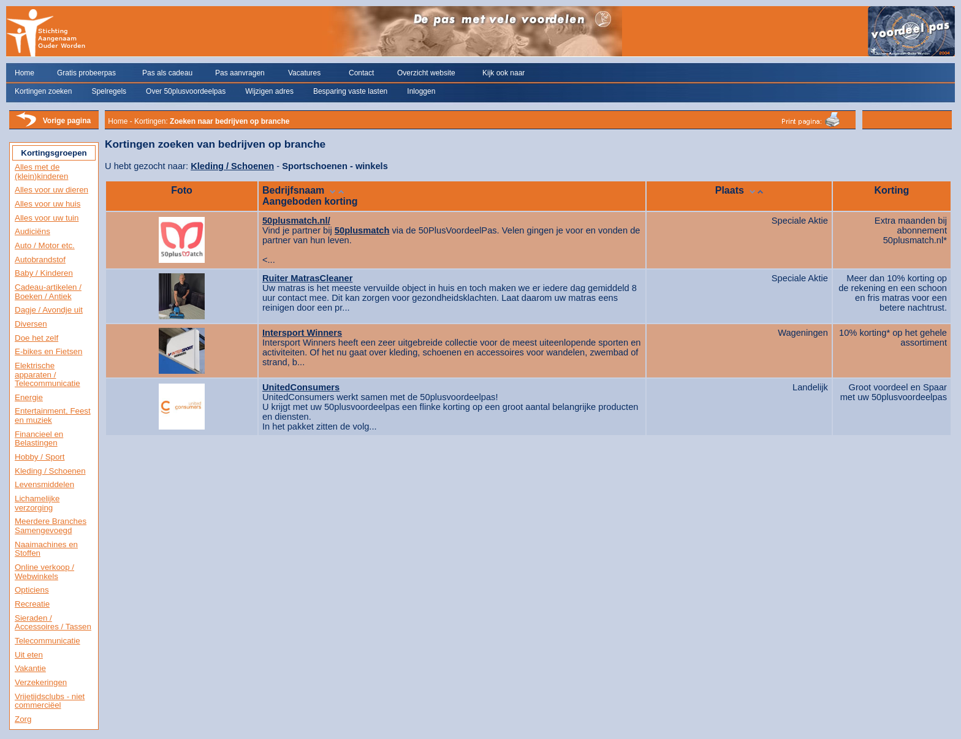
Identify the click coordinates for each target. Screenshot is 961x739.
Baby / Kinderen (44, 273)
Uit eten (29, 654)
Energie (29, 397)
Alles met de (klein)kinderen (41, 171)
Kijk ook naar (503, 73)
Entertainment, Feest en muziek (53, 415)
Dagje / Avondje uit (49, 309)
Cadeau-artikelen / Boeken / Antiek (48, 291)
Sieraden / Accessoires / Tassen (53, 622)
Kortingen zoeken (43, 91)
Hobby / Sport (40, 456)
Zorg (23, 719)
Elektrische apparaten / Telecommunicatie (47, 374)
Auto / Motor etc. (45, 245)
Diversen (31, 323)
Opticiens (32, 589)
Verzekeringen (41, 682)
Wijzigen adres (269, 91)
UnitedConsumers (301, 387)
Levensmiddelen (44, 484)
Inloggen (421, 91)
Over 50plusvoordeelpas (186, 91)
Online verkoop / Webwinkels (44, 572)
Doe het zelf (36, 338)
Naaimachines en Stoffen (46, 549)
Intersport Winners (302, 333)
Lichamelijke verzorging (37, 503)
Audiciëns (32, 231)
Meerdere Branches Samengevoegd (50, 526)
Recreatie (32, 603)
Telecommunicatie (47, 640)
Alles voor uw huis (47, 203)
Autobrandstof (40, 259)
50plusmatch (362, 230)
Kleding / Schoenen (50, 471)
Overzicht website (426, 73)
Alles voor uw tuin (46, 217)
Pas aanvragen (240, 73)
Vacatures (304, 73)
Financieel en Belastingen (39, 439)
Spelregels (108, 91)
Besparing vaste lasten (350, 91)
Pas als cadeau (167, 73)
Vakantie (30, 668)
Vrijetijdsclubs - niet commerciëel (50, 701)
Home (24, 73)
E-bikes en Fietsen (48, 351)
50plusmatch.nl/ (296, 220)
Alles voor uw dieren (51, 189)
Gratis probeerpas (86, 73)
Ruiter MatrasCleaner (307, 278)
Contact (361, 73)
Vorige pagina (67, 120)
